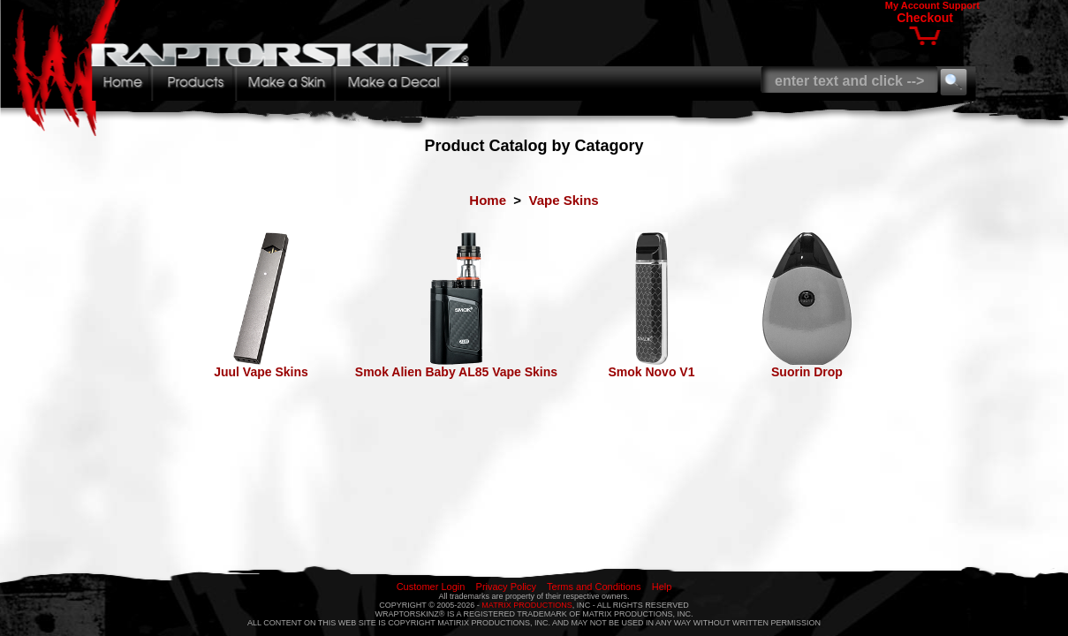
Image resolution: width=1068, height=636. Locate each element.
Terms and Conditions (593, 586)
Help (662, 586)
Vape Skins (563, 200)
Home (487, 200)
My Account (912, 5)
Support (961, 5)
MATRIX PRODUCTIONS (526, 605)
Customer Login (431, 586)
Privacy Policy (506, 586)
